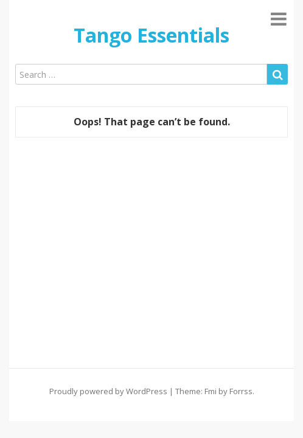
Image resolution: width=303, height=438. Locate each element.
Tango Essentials (151, 35)
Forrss (240, 391)
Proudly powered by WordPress (108, 391)
